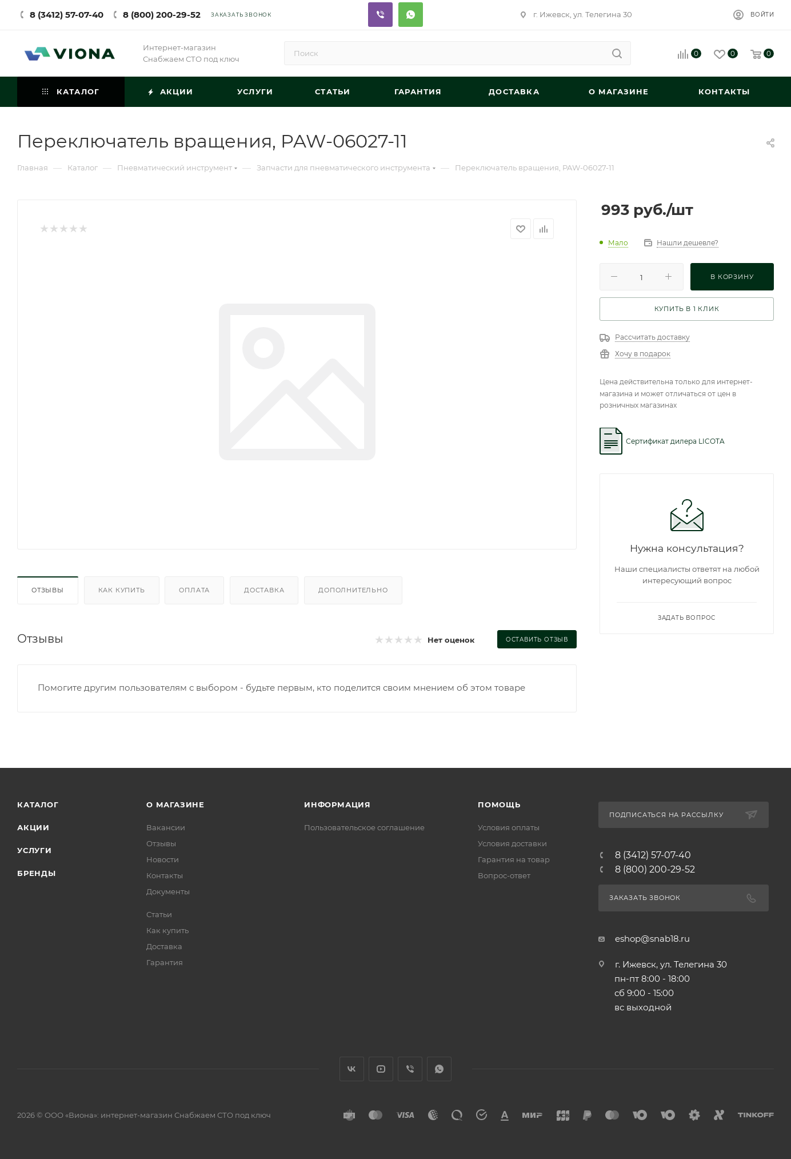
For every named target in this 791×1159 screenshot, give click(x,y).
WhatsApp (439, 1069)
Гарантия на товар (514, 859)
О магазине (175, 804)
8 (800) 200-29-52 (162, 14)
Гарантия (164, 962)
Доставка (264, 590)
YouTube (381, 1069)
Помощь (499, 804)
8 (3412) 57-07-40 (66, 14)
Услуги (34, 850)
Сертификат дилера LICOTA (675, 441)
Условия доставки (512, 843)
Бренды (36, 873)
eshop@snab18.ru (652, 938)
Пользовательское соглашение (364, 827)
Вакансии (165, 827)
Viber (380, 14)
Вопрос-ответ (504, 875)
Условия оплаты (509, 827)
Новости (162, 859)
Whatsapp (410, 14)
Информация (337, 804)
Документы (168, 891)
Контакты (164, 875)
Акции (33, 827)
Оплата (194, 590)
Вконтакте (351, 1069)
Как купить (121, 590)
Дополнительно (352, 590)
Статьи (159, 914)
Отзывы (47, 590)
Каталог (38, 804)
